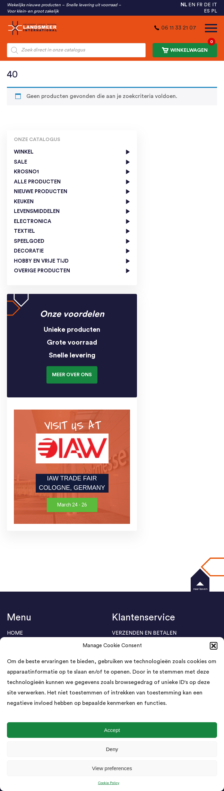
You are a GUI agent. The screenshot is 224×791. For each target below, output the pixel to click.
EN (191, 4)
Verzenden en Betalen (144, 633)
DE (207, 4)
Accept (112, 730)
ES (207, 11)
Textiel (24, 231)
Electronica (32, 221)
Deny (112, 749)
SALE (20, 162)
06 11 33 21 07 (178, 28)
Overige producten (42, 270)
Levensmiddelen (37, 211)
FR (200, 4)
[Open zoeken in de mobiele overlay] (76, 50)
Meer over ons (72, 374)
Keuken (24, 201)
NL (183, 4)
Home (15, 633)
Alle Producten (37, 181)
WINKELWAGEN (188, 48)
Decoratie (29, 251)
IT (214, 4)
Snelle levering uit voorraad (91, 5)
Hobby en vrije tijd (41, 261)
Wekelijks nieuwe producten (34, 5)
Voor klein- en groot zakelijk (33, 11)
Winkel (24, 152)
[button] (213, 645)
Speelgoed (29, 241)
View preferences (112, 768)
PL (214, 11)
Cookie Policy (108, 783)
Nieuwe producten (40, 191)
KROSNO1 (26, 171)
